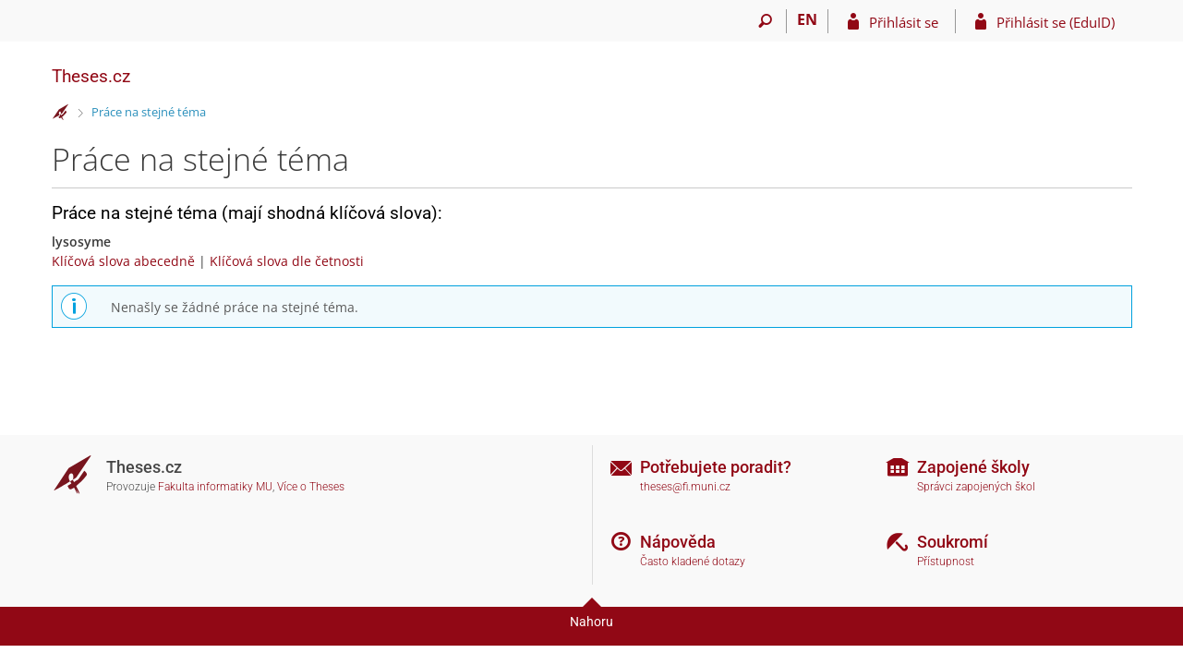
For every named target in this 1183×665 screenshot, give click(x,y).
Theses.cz (91, 76)
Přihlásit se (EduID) (1055, 22)
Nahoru (591, 621)
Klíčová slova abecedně (123, 261)
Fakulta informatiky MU (215, 486)
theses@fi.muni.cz (685, 486)
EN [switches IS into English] (807, 19)
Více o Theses (310, 486)
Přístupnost (945, 561)
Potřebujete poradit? (715, 467)
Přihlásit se (903, 22)
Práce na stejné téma (148, 111)
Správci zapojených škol (976, 486)
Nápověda (678, 541)
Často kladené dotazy (692, 561)
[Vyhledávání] (766, 21)
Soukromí (952, 541)
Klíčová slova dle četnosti (287, 261)
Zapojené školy (973, 467)
